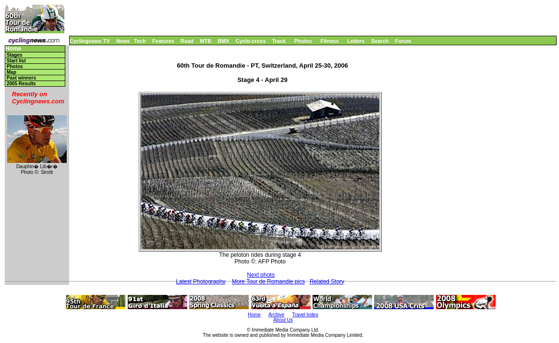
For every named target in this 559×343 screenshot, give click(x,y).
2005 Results (21, 83)
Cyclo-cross (251, 41)
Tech (140, 41)
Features (163, 41)
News (123, 41)
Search (380, 41)
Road (187, 41)
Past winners (21, 78)
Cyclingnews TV (90, 41)
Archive (276, 314)
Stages (14, 55)
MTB (206, 41)
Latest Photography (200, 281)
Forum (403, 41)
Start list (16, 60)
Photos (303, 41)
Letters (356, 41)
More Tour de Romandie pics (268, 281)
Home (13, 49)
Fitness (329, 41)
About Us (283, 320)
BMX (223, 41)
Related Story (327, 281)
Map (11, 72)
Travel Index (305, 314)
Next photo (260, 275)
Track (279, 41)
